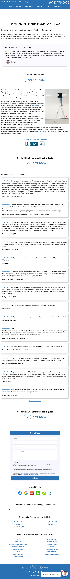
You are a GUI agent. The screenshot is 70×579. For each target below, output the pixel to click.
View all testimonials (35, 390)
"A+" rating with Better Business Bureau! (35, 128)
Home (10, 7)
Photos (48, 7)
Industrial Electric (52, 531)
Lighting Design (51, 541)
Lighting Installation (18, 536)
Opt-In (15, 457)
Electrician (18, 528)
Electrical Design (52, 533)
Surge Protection (18, 538)
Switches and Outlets (52, 538)
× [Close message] (59, 573)
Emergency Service (52, 528)
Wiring (52, 536)
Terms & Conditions (34, 463)
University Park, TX (18, 516)
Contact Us (57, 7)
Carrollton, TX (18, 511)
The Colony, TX (51, 514)
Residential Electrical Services (18, 533)
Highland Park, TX (52, 511)
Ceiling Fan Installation (52, 543)
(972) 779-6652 (59, 2)
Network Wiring (18, 546)
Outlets (18, 541)
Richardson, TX (18, 514)
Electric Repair (18, 531)
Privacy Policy (25, 463)
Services (19, 7)
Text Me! (16, 451)
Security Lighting (18, 543)
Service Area (29, 7)
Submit (35, 467)
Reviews (39, 7)
